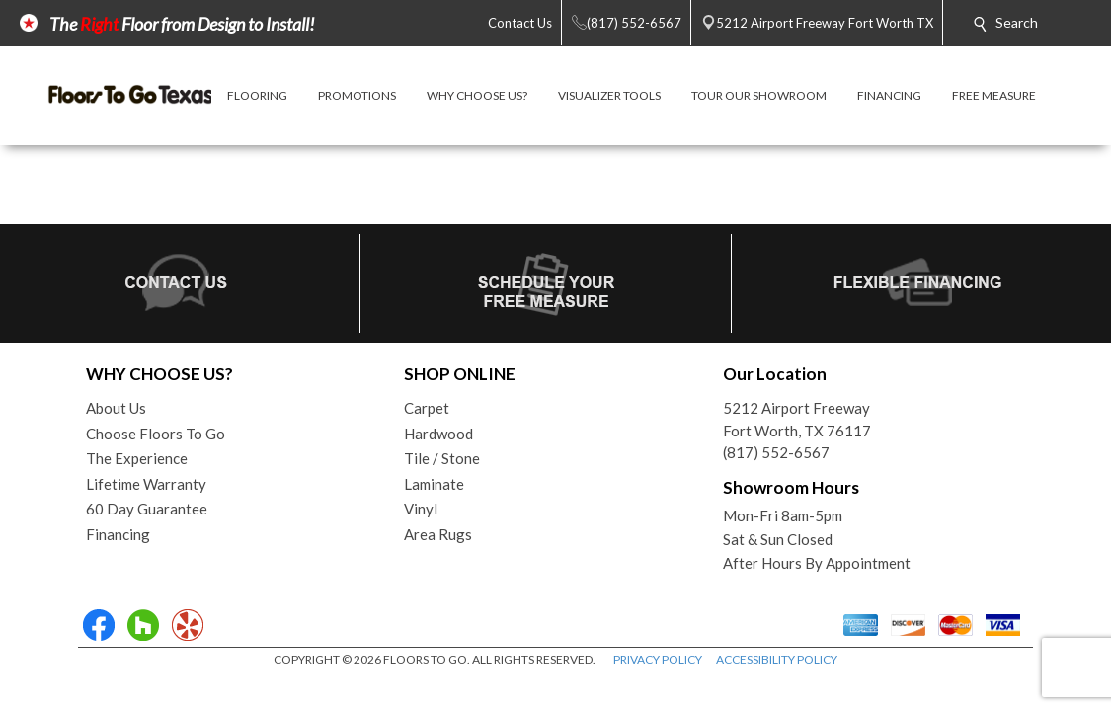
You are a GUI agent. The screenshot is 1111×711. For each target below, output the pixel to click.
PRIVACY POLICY (657, 659)
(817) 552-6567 (776, 452)
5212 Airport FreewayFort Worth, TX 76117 (797, 419)
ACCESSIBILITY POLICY (776, 659)
